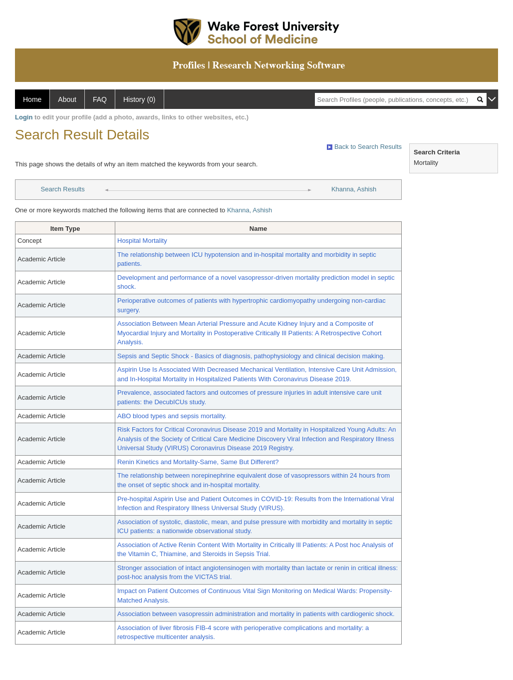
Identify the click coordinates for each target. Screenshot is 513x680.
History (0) (139, 99)
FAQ (100, 99)
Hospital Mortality (142, 240)
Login (23, 117)
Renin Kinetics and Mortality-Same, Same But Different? (197, 462)
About (67, 99)
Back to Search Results (364, 146)
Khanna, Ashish (353, 189)
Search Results (63, 189)
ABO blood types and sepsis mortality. (172, 416)
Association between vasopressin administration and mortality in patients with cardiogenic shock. (256, 614)
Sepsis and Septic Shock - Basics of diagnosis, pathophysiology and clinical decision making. (251, 356)
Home (32, 99)
